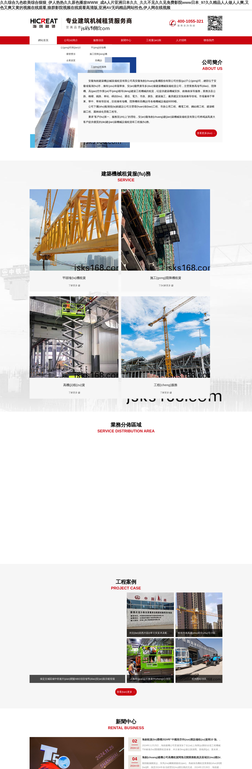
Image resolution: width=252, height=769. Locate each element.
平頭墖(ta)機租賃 (52, 241)
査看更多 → (126, 693)
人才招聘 (181, 40)
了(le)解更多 (100, 249)
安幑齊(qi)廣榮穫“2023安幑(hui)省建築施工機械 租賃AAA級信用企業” (187, 650)
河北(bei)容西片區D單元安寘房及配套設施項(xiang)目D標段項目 (150, 490)
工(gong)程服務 (98, 67)
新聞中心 (126, 40)
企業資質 (70, 60)
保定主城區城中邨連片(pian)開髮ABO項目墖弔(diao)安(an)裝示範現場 (77, 536)
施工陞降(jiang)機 (98, 54)
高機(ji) (98, 60)
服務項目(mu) (113, 742)
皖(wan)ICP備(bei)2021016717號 (141, 747)
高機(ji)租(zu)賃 (150, 241)
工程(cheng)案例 (133, 742)
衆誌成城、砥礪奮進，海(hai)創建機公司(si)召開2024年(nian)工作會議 (187, 632)
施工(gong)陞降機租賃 (101, 239)
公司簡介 (98, 742)
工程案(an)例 (153, 40)
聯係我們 (209, 40)
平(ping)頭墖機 (98, 47)
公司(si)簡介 (71, 40)
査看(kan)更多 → (126, 549)
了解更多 (51, 249)
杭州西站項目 (199, 536)
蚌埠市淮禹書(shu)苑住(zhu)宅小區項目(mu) (199, 490)
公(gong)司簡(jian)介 (71, 47)
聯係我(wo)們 (151, 742)
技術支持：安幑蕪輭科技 (174, 747)
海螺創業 (166, 742)
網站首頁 (43, 40)
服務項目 (98, 40)
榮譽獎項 (70, 54)
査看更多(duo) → (205, 133)
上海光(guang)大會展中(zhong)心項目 (150, 536)
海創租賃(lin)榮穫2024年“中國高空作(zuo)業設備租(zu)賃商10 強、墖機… (190, 597)
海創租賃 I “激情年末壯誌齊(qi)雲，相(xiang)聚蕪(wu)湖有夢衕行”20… (188, 668)
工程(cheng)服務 (200, 241)
